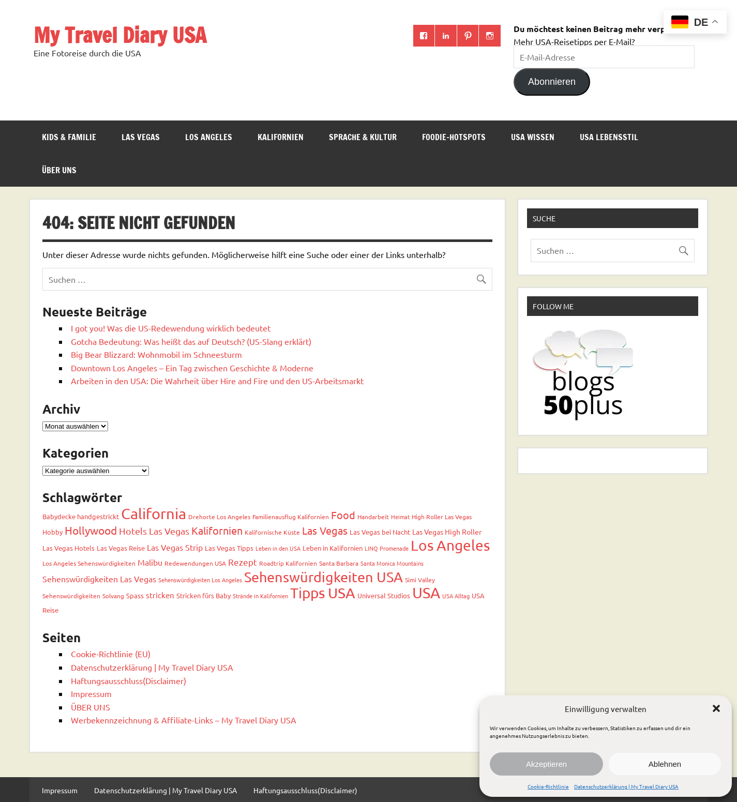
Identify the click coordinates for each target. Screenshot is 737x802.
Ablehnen (665, 764)
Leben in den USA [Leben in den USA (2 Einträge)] (277, 548)
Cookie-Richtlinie (548, 786)
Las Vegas (141, 137)
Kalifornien (281, 137)
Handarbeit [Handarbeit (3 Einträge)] (373, 516)
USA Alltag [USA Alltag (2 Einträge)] (456, 596)
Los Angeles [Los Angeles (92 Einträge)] (450, 545)
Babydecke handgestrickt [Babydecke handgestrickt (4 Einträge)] (80, 516)
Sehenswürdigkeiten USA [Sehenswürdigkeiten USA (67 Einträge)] (323, 576)
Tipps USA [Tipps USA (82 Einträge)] (322, 592)
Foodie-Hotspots (454, 137)
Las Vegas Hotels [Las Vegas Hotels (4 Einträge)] (68, 547)
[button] (716, 708)
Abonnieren (552, 82)
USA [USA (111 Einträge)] (426, 592)
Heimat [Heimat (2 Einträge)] (400, 516)
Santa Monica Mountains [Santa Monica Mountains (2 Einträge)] (392, 563)
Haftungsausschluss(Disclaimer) (128, 680)
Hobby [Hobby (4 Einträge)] (52, 531)
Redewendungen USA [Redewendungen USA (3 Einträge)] (195, 563)
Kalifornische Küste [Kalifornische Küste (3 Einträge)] (272, 532)
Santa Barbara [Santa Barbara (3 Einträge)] (338, 563)
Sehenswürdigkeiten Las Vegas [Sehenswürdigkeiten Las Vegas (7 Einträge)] (99, 578)
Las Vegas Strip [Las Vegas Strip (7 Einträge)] (175, 547)
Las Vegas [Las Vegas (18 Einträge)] (325, 530)
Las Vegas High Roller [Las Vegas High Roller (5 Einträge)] (447, 531)
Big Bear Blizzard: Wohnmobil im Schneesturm (156, 354)
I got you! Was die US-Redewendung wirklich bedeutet (170, 328)
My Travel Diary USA (120, 35)
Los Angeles (208, 137)
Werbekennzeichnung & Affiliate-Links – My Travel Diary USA (183, 720)
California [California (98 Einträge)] (153, 513)
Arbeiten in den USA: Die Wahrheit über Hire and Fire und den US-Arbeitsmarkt (217, 380)
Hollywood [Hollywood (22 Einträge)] (91, 530)
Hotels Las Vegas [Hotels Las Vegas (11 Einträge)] (154, 530)
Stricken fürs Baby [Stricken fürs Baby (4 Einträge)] (203, 595)
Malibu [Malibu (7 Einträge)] (150, 562)
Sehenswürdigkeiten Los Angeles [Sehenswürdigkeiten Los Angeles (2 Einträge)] (200, 580)
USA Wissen (532, 137)
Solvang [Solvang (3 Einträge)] (113, 596)
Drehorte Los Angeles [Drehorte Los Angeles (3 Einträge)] (219, 516)
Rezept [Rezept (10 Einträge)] (242, 561)
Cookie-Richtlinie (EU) (111, 653)
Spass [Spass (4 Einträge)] (135, 595)
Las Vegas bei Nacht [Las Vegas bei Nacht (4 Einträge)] (380, 531)
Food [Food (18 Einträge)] (343, 514)
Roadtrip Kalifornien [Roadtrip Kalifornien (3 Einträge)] (288, 563)
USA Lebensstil (609, 137)
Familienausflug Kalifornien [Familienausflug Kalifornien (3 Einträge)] (290, 516)
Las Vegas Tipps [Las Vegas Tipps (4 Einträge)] (229, 547)
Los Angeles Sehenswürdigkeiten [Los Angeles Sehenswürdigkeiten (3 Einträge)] (89, 563)
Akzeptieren (546, 764)
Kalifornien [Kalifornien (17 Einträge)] (217, 530)
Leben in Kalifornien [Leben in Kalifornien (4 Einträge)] (333, 547)
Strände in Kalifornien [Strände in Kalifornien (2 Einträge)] (260, 596)
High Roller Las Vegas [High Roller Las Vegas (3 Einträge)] (442, 516)
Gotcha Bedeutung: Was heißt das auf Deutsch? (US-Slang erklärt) (191, 341)
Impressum (91, 693)
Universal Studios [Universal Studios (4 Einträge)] (383, 595)
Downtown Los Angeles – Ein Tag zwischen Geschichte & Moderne (192, 367)
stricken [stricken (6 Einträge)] (160, 595)
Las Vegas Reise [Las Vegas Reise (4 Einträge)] (121, 547)
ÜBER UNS (59, 170)
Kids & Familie (69, 137)
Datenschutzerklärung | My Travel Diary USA (626, 786)
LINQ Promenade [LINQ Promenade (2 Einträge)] (387, 548)
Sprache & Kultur (363, 137)
